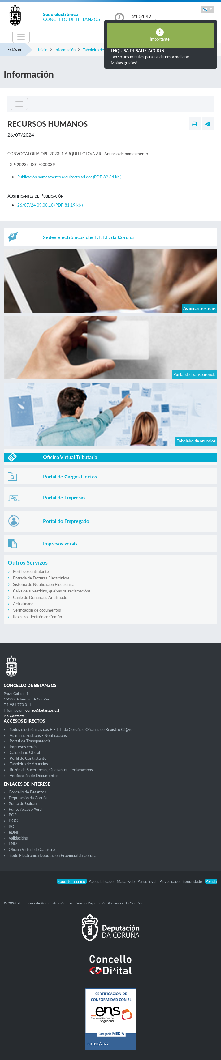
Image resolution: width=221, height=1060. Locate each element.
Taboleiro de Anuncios (29, 763)
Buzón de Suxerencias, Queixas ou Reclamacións (51, 769)
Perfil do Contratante (28, 758)
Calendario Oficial (25, 752)
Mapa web (126, 881)
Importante (160, 38)
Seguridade (193, 881)
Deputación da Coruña (28, 797)
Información (65, 49)
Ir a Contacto (14, 715)
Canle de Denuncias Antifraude (40, 597)
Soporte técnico (72, 881)
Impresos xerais (23, 746)
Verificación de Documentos (34, 775)
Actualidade (23, 603)
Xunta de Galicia (23, 803)
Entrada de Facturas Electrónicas (41, 577)
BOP (13, 814)
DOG (13, 820)
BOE (13, 826)
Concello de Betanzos (27, 791)
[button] (207, 9)
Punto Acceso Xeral (25, 809)
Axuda (211, 881)
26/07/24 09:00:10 (50, 205)
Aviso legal (147, 881)
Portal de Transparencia (30, 740)
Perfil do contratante (31, 571)
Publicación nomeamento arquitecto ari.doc (69, 176)
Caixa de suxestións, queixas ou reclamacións (52, 590)
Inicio (42, 49)
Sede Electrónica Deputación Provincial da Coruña (53, 855)
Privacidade (169, 881)
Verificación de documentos (37, 610)
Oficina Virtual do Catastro (32, 849)
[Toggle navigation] (21, 37)
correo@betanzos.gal (42, 710)
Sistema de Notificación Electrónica (43, 584)
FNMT (14, 843)
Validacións (18, 838)
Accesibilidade (102, 881)
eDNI (13, 832)
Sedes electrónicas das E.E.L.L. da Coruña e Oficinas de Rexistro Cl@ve (71, 729)
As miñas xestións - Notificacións (38, 735)
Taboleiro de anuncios (101, 49)
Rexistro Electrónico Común (37, 616)
